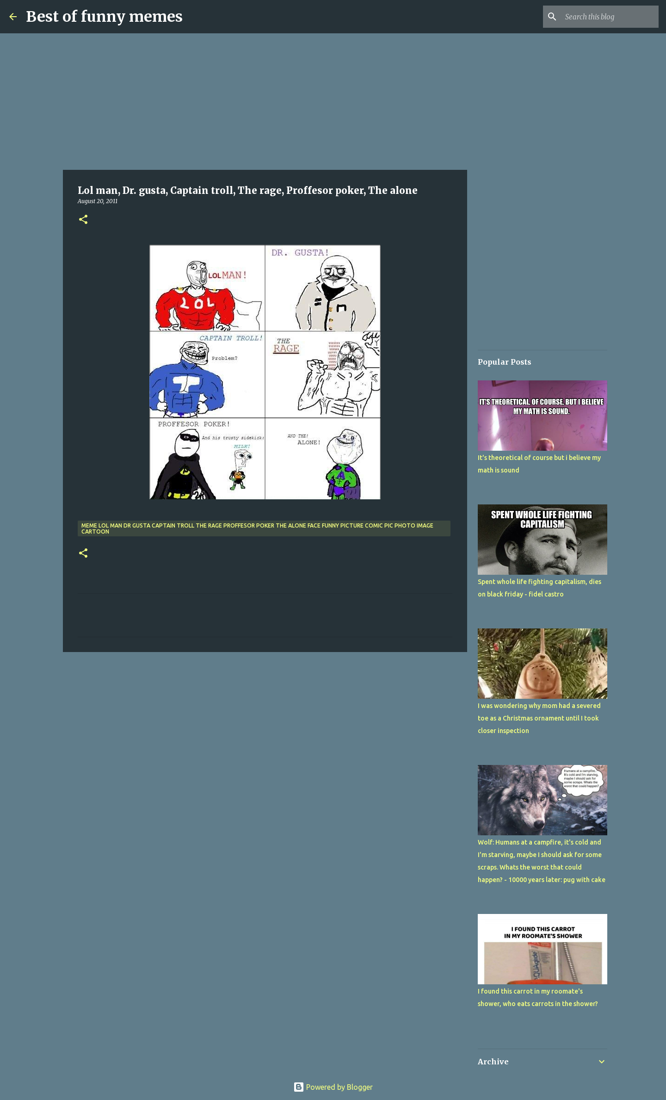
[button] (83, 220)
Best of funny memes (104, 16)
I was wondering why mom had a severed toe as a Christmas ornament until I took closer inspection (539, 718)
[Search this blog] (610, 17)
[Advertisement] (265, 102)
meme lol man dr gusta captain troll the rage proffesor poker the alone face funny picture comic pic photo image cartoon (257, 528)
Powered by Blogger (333, 1087)
